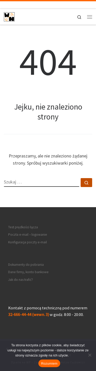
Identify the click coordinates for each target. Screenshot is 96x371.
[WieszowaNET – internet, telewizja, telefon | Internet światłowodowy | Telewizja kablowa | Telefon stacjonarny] (9, 16)
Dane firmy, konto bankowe (28, 272)
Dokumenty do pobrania (26, 264)
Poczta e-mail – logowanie (27, 234)
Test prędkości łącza (23, 227)
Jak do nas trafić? (20, 279)
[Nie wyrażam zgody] (89, 354)
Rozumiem (49, 363)
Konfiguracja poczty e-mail (27, 242)
